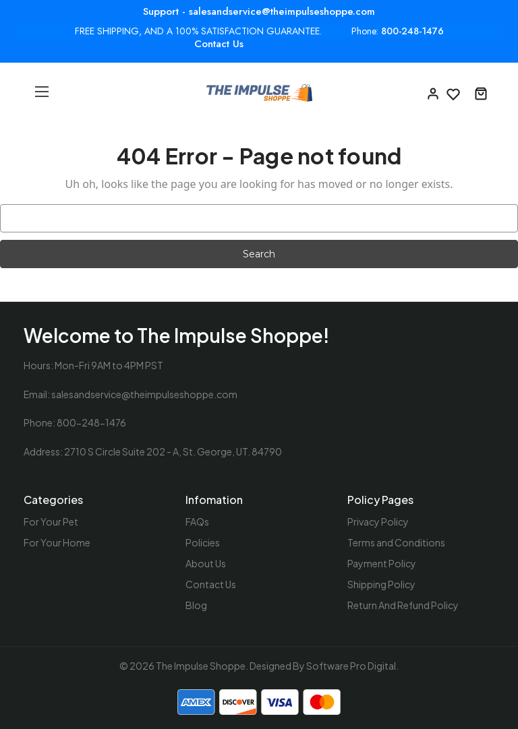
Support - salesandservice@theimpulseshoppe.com (259, 11)
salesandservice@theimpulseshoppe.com (144, 394)
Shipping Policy (381, 584)
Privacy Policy (378, 521)
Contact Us (218, 43)
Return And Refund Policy (403, 605)
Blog (196, 605)
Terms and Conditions (396, 542)
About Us (205, 563)
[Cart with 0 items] (481, 93)
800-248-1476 (412, 31)
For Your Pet (51, 521)
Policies (202, 542)
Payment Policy (381, 563)
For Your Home (57, 542)
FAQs (197, 521)
